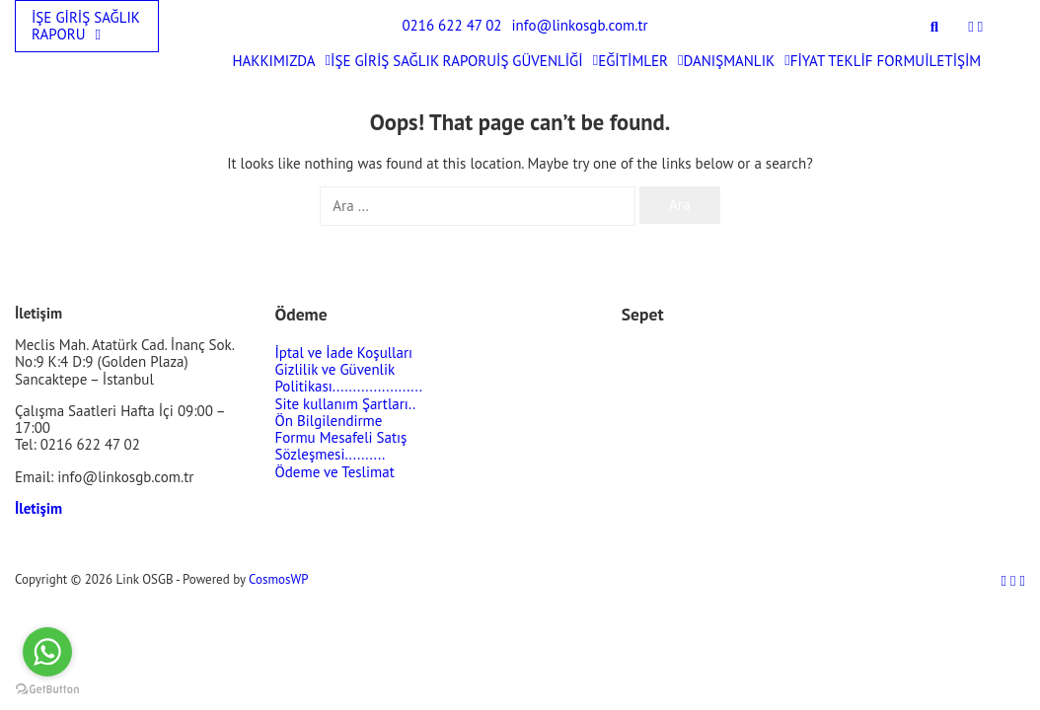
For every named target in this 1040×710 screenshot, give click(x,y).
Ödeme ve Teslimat (335, 471)
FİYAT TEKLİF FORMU (858, 60)
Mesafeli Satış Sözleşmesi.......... (341, 445)
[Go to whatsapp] (47, 651)
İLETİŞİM (953, 60)
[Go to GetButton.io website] (47, 689)
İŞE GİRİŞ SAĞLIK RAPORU (86, 25)
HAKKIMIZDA (281, 60)
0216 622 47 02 (451, 25)
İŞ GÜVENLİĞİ (547, 60)
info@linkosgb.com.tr (580, 25)
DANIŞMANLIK (737, 60)
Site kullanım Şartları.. (345, 403)
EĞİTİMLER (640, 60)
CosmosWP (278, 579)
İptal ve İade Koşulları (344, 352)
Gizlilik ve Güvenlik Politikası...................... (348, 377)
